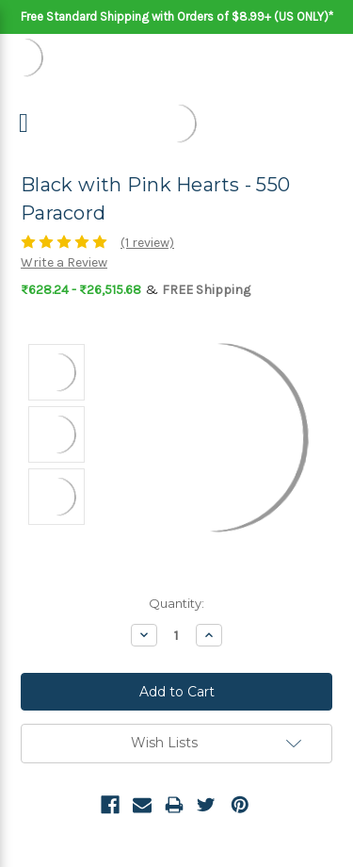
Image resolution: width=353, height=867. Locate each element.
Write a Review (64, 262)
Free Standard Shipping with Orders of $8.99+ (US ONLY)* (177, 16)
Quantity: (176, 603)
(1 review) (147, 243)
